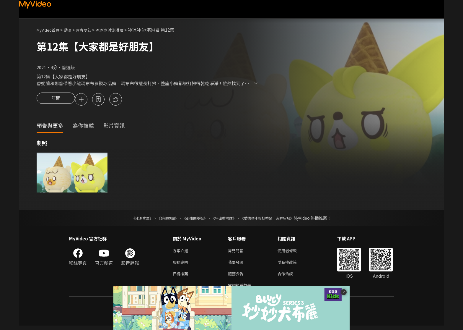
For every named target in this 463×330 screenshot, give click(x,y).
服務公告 (237, 277)
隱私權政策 (292, 264)
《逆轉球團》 (161, 219)
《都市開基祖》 (191, 219)
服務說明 (181, 264)
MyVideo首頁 (50, 30)
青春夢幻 (90, 30)
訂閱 (55, 100)
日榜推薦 (181, 277)
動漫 (72, 30)
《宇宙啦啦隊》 (225, 219)
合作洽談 (290, 277)
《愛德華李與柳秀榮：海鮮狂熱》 (275, 219)
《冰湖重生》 (132, 219)
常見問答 (237, 252)
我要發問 (237, 264)
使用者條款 (292, 252)
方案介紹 (181, 252)
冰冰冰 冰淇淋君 (119, 30)
